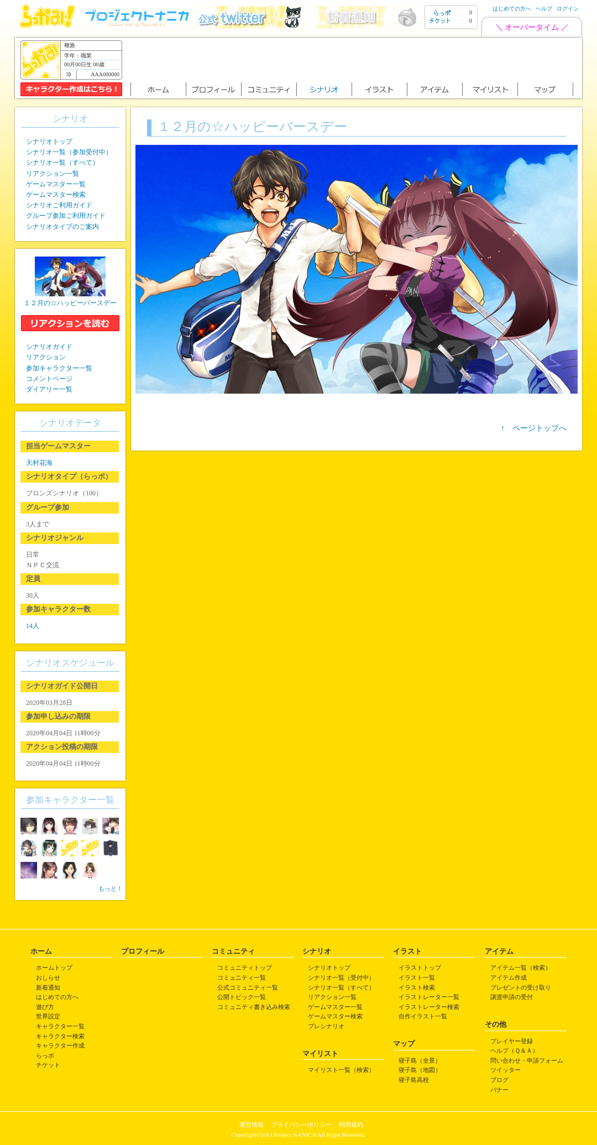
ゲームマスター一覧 (56, 184)
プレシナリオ (326, 1026)
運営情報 (251, 1124)
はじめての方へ (512, 9)
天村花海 (39, 463)
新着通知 (48, 987)
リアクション (46, 357)
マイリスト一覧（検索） (341, 1069)
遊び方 (45, 1006)
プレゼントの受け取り (520, 987)
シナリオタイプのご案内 (62, 227)
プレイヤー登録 (511, 1041)
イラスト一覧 (417, 977)
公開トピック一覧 (241, 997)
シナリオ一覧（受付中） (341, 977)
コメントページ (49, 379)
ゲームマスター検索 (56, 194)
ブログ (499, 1079)
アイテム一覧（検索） (520, 967)
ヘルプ (544, 9)
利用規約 (351, 1124)
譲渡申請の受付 (511, 997)
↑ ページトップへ (534, 428)
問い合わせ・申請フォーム (526, 1060)
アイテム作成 (508, 977)
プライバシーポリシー (301, 1124)
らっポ (45, 1055)
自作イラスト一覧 (423, 1016)
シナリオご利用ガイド (59, 205)
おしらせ (48, 977)
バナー (499, 1089)
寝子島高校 (414, 1079)
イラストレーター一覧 (429, 997)
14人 (32, 626)
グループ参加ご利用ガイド (66, 215)
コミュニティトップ (244, 967)
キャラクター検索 (60, 1036)
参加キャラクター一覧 (59, 368)
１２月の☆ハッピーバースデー (70, 303)
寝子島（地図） (420, 1069)
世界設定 (48, 1016)
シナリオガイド (49, 347)
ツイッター (505, 1069)
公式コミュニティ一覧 (247, 987)
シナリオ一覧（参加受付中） (69, 152)
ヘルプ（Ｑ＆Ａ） (514, 1050)
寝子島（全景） (420, 1060)
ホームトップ (54, 967)
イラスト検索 (417, 987)
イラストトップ (420, 967)
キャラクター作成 (60, 1045)
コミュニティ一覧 (241, 977)
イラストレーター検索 (429, 1006)
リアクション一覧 (52, 173)
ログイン (568, 9)
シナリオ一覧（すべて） (62, 162)
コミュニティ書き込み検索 (253, 1006)
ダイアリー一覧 (49, 389)
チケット (48, 1065)
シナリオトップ (49, 141)
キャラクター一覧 (60, 1026)
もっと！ (110, 888)
